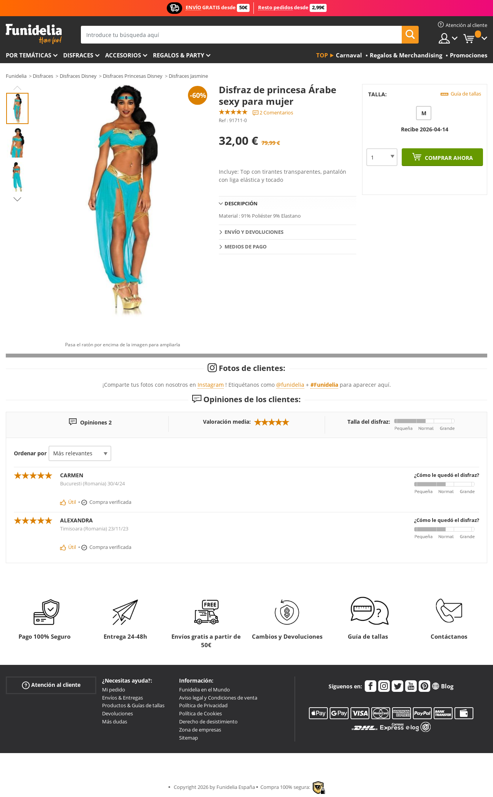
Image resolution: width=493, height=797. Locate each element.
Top (322, 55)
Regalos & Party (178, 55)
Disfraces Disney (78, 75)
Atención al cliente (51, 685)
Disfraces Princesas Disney (133, 75)
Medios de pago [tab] (246, 246)
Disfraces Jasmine (188, 75)
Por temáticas (28, 55)
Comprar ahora (448, 157)
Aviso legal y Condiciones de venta (218, 697)
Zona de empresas (200, 729)
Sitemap (188, 737)
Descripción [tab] (241, 203)
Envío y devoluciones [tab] (254, 231)
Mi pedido (113, 689)
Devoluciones (117, 713)
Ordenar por (30, 453)
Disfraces (78, 55)
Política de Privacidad (203, 705)
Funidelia (16, 75)
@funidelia (290, 384)
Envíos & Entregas (122, 697)
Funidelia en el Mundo (204, 689)
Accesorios (123, 55)
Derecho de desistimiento (208, 721)
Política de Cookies (200, 713)
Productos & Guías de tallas (133, 705)
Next (17, 199)
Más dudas (114, 721)
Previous (17, 88)
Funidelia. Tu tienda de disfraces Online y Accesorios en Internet (34, 34)
